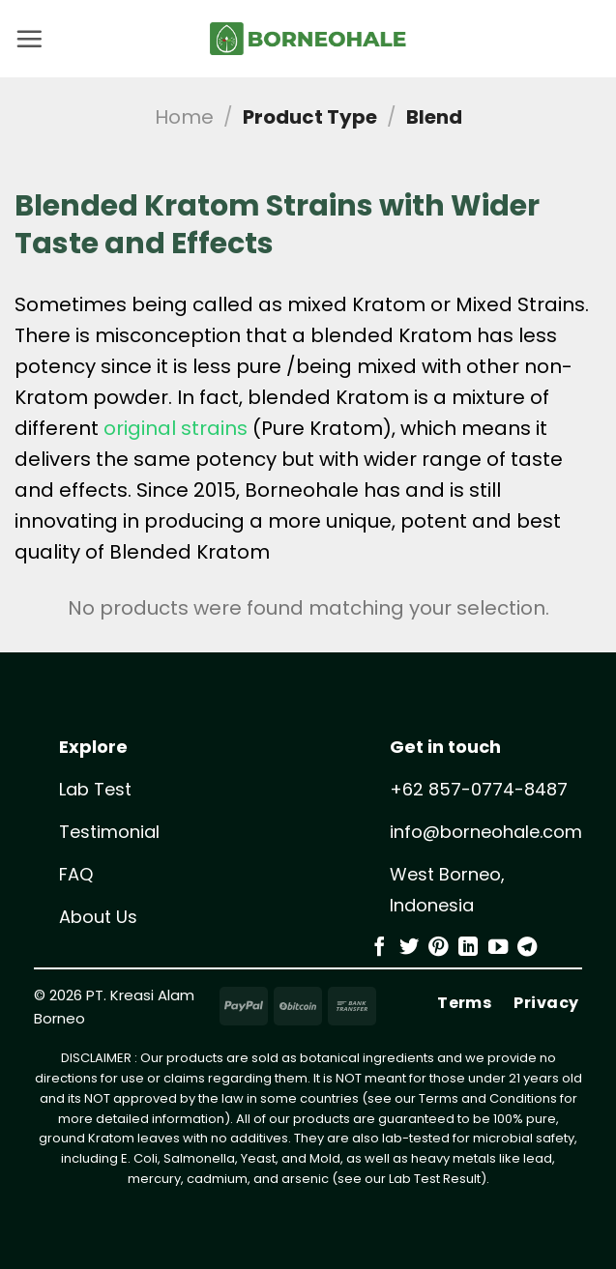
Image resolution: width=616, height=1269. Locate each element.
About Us (98, 917)
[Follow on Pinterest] (438, 948)
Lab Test (95, 789)
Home (184, 116)
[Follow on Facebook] (379, 948)
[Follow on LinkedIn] (468, 948)
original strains (175, 428)
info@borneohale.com (486, 832)
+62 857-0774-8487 (479, 789)
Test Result (447, 1178)
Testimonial (109, 832)
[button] (29, 39)
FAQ (76, 874)
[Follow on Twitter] (409, 948)
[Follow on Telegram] (527, 948)
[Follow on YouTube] (498, 948)
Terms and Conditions (488, 1098)
